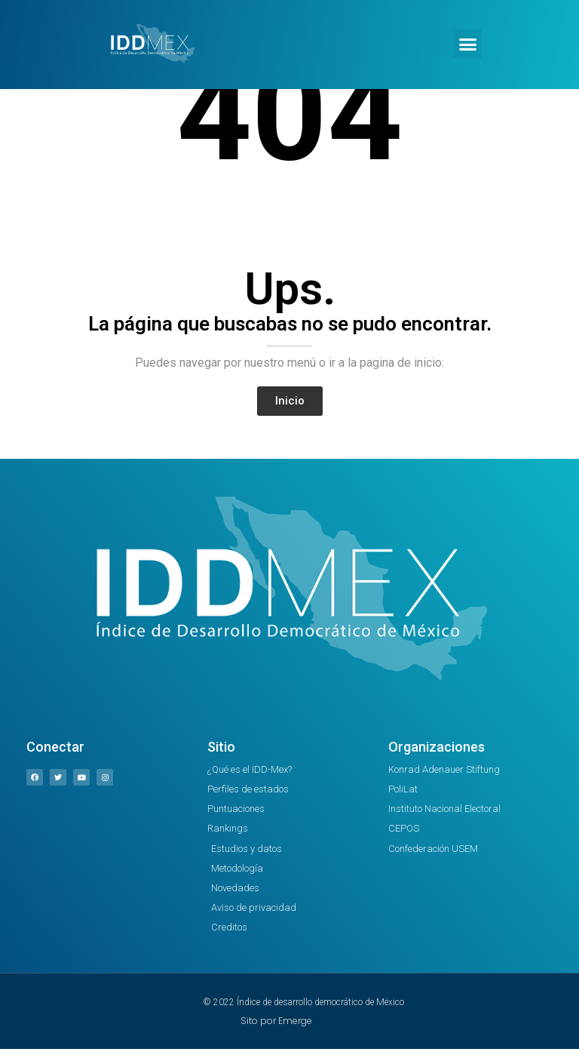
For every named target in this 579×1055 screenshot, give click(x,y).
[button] (467, 43)
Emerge (295, 1020)
